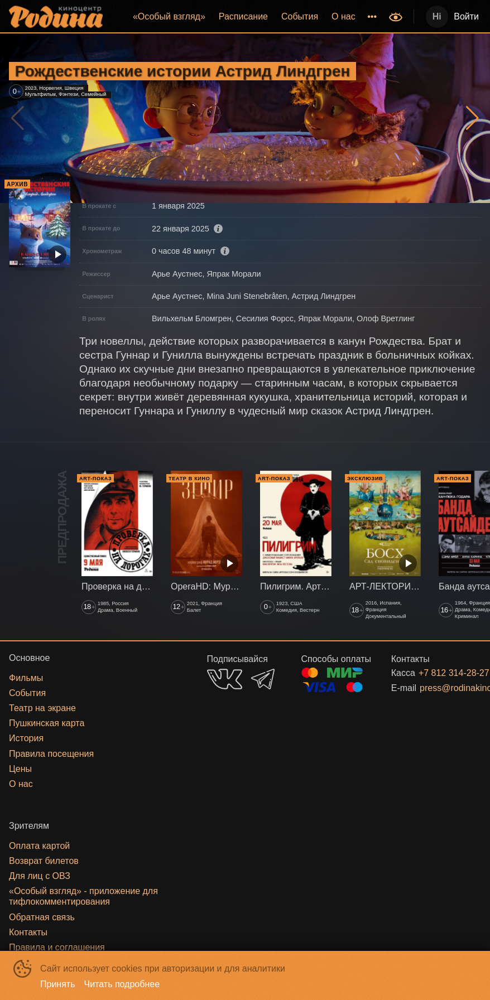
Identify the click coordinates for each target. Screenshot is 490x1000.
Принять (57, 984)
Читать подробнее (122, 984)
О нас (344, 16)
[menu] (247, 17)
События (299, 16)
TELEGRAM (263, 679)
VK (224, 679)
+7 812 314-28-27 (436, 673)
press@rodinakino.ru (437, 688)
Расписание (243, 16)
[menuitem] (169, 17)
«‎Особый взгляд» (169, 16)
